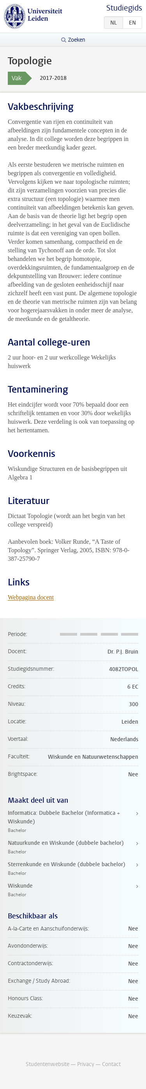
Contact (111, 1064)
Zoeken (76, 40)
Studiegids (124, 8)
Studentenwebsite (47, 1064)
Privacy (85, 1064)
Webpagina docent (31, 597)
